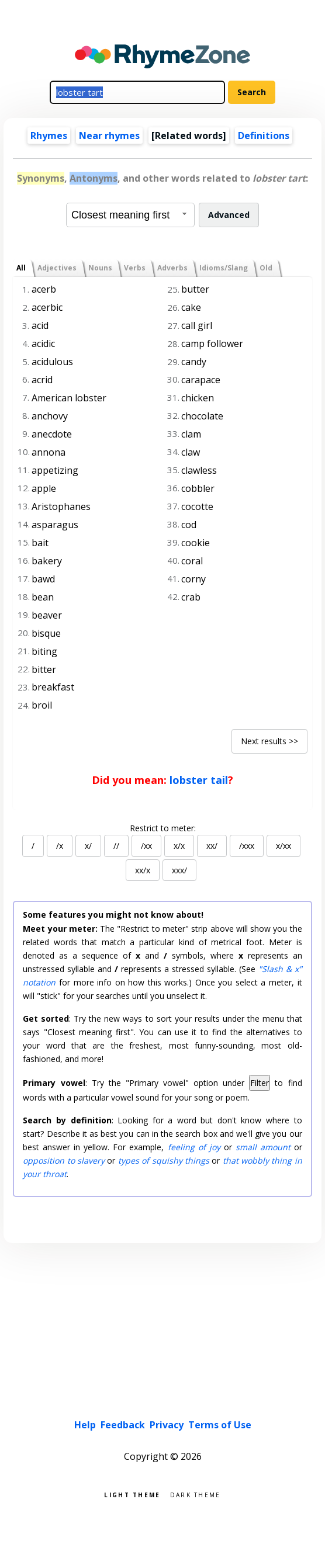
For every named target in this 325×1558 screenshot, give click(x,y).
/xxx (246, 845)
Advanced (229, 214)
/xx (146, 845)
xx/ (211, 845)
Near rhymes (109, 135)
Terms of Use (219, 1424)
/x (59, 845)
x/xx (283, 845)
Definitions (263, 135)
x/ (88, 845)
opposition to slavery (64, 1160)
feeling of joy (194, 1147)
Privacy (167, 1424)
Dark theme (195, 1494)
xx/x (142, 870)
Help (85, 1424)
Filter (259, 1082)
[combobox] (130, 215)
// (116, 845)
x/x (179, 845)
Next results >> (269, 741)
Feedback (123, 1424)
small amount (263, 1147)
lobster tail (199, 780)
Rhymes (48, 135)
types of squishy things (163, 1160)
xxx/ (179, 870)
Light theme (132, 1494)
